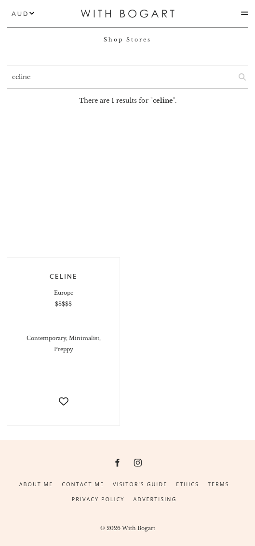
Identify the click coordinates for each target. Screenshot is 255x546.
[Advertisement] (127, 178)
